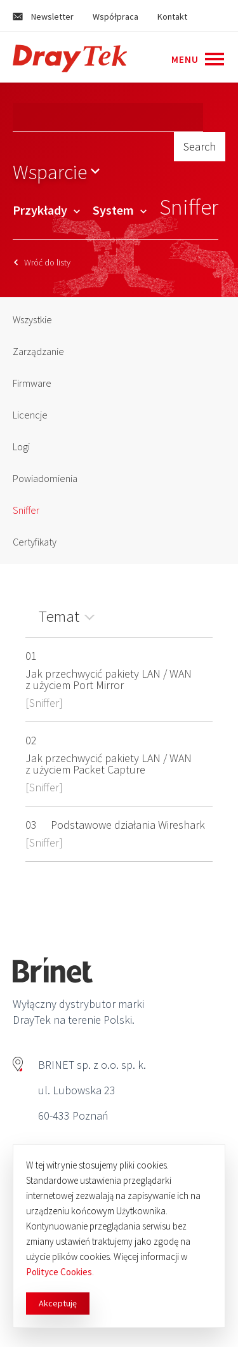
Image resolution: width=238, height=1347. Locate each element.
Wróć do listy (42, 262)
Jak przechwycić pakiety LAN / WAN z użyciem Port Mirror (108, 679)
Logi (21, 446)
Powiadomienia (45, 478)
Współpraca (115, 16)
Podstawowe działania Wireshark (128, 824)
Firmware (32, 383)
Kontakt (172, 16)
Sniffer (26, 510)
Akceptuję (58, 1303)
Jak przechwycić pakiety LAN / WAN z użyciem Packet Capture (108, 764)
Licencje (30, 414)
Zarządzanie (38, 351)
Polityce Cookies (59, 1272)
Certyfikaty (34, 541)
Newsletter (43, 16)
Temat (59, 616)
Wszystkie (32, 319)
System (120, 210)
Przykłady (46, 210)
